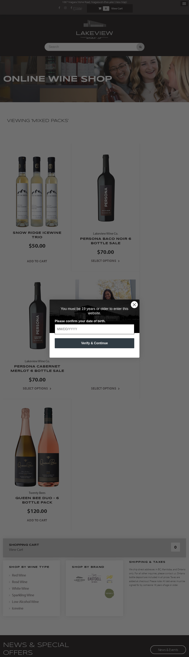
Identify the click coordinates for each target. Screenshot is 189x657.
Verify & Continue (94, 343)
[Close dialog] (134, 304)
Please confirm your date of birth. (80, 321)
